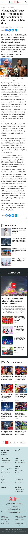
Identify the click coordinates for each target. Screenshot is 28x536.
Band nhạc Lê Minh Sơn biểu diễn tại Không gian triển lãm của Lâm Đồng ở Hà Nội (19, 329)
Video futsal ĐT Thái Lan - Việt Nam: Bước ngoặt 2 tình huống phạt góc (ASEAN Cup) (7, 378)
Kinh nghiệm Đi (19, 480)
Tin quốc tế (4, 455)
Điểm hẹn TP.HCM (6, 462)
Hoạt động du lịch (20, 491)
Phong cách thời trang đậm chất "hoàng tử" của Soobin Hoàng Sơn (19, 230)
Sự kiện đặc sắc (19, 493)
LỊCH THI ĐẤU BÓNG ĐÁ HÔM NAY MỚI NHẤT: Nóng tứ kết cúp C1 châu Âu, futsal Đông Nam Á (21, 397)
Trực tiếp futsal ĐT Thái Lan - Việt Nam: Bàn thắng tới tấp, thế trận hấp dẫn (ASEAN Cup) (7, 397)
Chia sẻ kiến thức (19, 484)
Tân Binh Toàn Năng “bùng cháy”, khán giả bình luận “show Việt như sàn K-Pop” (19, 240)
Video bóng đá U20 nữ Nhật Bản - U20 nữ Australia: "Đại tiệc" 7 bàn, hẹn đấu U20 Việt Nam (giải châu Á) (21, 434)
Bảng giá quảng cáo (17, 531)
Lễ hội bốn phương (6, 464)
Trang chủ (3, 7)
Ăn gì (16, 459)
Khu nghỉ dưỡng (5, 472)
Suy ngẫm (18, 451)
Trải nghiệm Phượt (20, 472)
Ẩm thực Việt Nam (20, 462)
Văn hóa (3, 480)
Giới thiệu (7, 531)
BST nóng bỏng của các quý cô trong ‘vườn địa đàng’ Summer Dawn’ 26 (19, 260)
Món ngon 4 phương (20, 464)
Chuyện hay (18, 489)
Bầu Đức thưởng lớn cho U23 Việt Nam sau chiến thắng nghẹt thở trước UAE (19, 319)
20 (21, 443)
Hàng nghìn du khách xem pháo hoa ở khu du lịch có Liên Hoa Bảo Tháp (13, 301)
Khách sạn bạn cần (6, 474)
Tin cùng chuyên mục (12, 362)
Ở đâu (3, 468)
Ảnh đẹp (17, 474)
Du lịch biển (5, 459)
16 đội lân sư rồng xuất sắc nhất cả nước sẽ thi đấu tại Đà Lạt (19, 250)
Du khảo (17, 468)
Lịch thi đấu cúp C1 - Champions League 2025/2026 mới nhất (6, 415)
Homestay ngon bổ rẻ (6, 470)
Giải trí (8, 7)
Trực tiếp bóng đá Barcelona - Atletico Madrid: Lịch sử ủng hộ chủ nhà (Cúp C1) (20, 415)
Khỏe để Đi (18, 482)
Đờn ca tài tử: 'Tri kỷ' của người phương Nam (19, 349)
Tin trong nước (5, 453)
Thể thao (13, 7)
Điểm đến (17, 470)
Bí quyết (17, 478)
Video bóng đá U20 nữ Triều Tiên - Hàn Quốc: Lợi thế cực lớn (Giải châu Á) (21, 378)
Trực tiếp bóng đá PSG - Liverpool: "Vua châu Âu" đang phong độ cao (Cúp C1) (7, 434)
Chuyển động (5, 451)
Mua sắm (4, 489)
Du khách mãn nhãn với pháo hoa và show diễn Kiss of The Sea (19, 340)
